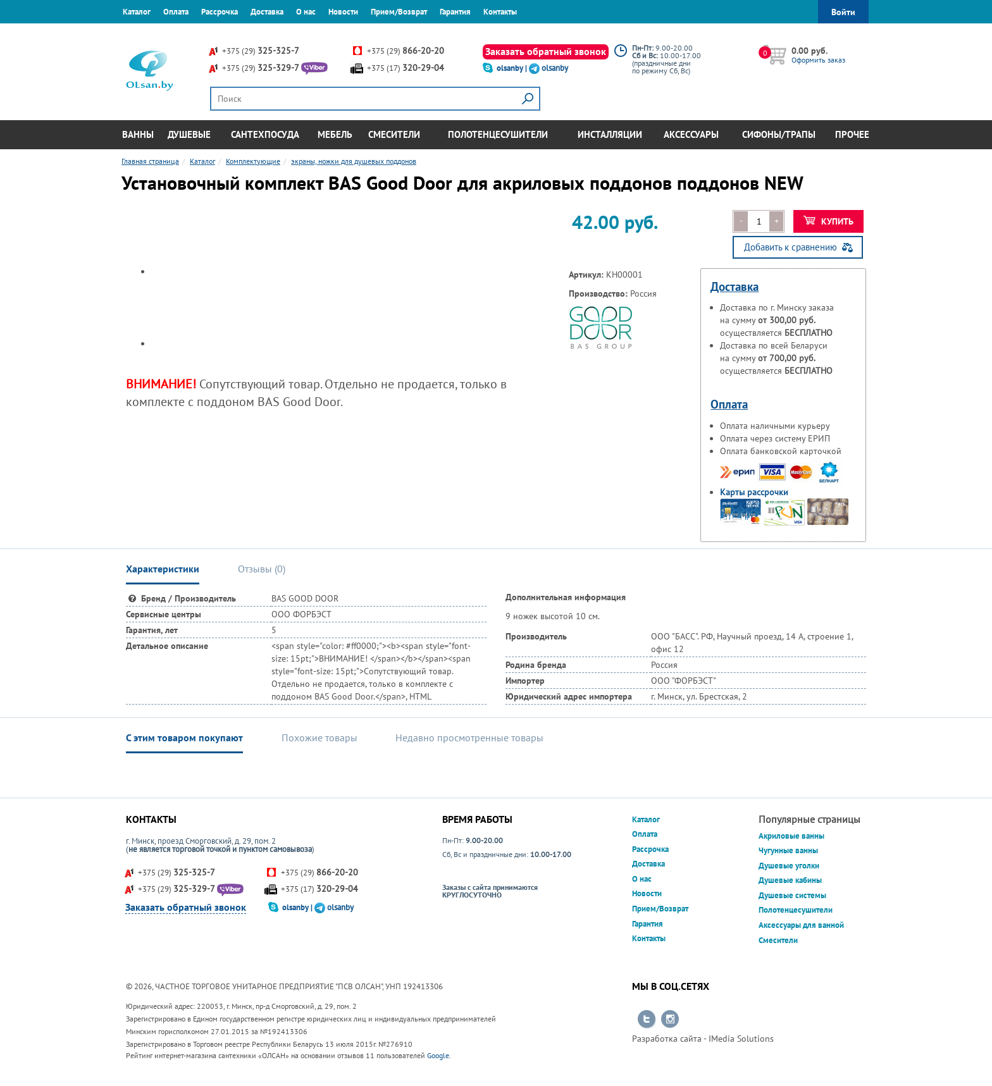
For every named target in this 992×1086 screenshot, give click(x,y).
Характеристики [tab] (162, 568)
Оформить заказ (818, 60)
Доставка (267, 11)
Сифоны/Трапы (778, 134)
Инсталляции (610, 134)
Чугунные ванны (788, 850)
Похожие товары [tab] (319, 737)
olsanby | (513, 68)
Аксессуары (691, 134)
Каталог (137, 11)
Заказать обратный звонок (545, 51)
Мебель (335, 134)
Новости (343, 11)
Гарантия (455, 11)
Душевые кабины (790, 880)
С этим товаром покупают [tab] (184, 737)
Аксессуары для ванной (801, 925)
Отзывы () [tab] (261, 568)
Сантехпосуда (265, 134)
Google (438, 1055)
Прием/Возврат (399, 11)
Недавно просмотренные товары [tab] (469, 737)
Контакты (500, 11)
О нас (306, 11)
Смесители (394, 134)
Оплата (176, 11)
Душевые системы (792, 895)
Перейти (646, 1019)
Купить (828, 221)
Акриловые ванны (791, 835)
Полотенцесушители (498, 134)
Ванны (138, 134)
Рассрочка (219, 11)
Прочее (852, 134)
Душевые (189, 134)
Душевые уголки (789, 865)
